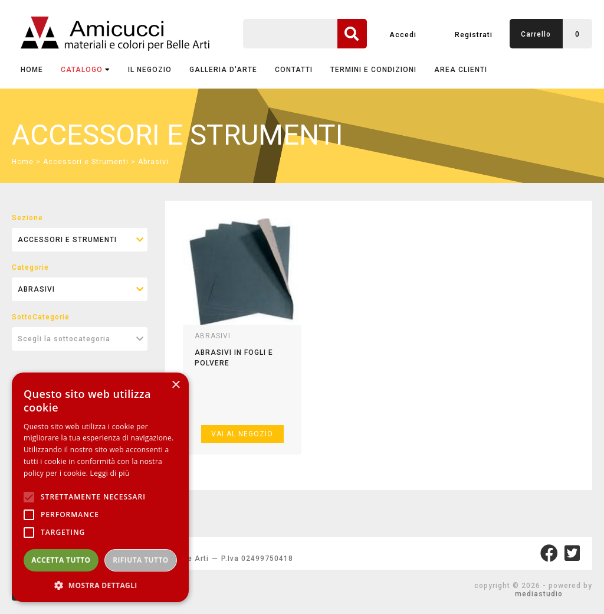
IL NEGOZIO (150, 70)
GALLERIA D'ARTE (223, 70)
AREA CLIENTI (460, 70)
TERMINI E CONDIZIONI (373, 70)
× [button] (175, 385)
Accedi (402, 35)
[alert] (100, 487)
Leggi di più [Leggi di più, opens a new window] (110, 473)
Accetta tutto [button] (60, 560)
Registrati (474, 35)
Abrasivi (153, 162)
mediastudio (539, 594)
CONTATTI (294, 70)
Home (32, 70)
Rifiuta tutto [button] (141, 560)
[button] (100, 584)
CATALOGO (85, 70)
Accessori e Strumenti (86, 162)
